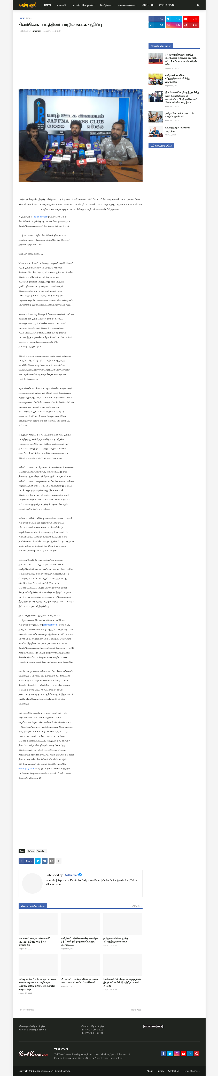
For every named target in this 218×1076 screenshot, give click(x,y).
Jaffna (29, 18)
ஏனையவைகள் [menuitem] (126, 5)
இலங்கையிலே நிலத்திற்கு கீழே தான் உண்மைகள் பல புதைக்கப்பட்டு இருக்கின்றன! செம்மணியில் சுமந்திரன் (182, 97)
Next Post (136, 1009)
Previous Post (27, 1009)
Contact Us (173, 1071)
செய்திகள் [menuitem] (105, 5)
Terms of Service (191, 1071)
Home (21, 18)
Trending (41, 851)
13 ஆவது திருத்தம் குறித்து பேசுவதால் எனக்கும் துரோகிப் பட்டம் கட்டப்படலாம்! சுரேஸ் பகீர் (181, 59)
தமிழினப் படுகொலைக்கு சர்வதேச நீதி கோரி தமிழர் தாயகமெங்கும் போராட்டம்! (79, 941)
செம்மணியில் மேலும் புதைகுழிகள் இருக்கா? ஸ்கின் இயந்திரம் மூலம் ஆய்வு (122, 982)
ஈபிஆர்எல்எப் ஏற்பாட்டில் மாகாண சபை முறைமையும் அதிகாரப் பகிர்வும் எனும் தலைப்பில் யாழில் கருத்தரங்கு (37, 984)
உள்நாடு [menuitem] (61, 5)
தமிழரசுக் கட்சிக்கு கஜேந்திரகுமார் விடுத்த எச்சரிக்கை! (177, 78)
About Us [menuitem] (148, 5)
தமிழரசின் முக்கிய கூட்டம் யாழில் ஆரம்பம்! (179, 115)
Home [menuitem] (47, 5)
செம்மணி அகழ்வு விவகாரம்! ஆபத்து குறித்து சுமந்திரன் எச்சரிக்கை (34, 941)
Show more (137, 905)
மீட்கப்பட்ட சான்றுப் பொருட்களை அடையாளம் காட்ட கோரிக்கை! (79, 981)
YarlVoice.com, (44, 1071)
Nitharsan (71, 875)
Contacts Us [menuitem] (167, 5)
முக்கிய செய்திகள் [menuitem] (83, 5)
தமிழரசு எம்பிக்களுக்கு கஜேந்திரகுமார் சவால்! (115, 940)
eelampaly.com (41, 216)
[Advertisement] (81, 61)
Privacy (160, 1071)
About (150, 1071)
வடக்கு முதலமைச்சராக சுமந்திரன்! (177, 129)
